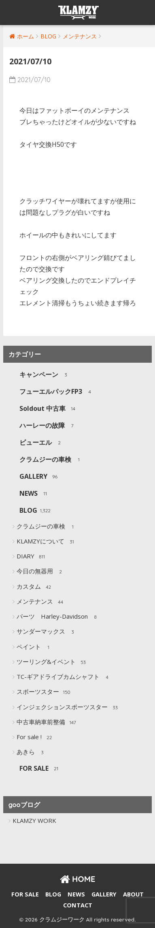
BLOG (35, 511)
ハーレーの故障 (48, 426)
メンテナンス (41, 602)
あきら (32, 752)
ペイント (35, 647)
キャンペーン (45, 375)
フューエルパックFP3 (57, 392)
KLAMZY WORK (34, 820)
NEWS (34, 494)
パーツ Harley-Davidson (58, 617)
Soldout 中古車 (48, 409)
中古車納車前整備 (47, 722)
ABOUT (133, 894)
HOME (78, 879)
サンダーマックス (47, 632)
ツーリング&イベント (52, 662)
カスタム (35, 587)
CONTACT (77, 905)
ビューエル (41, 443)
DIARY (32, 557)
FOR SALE (40, 769)
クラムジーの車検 (51, 460)
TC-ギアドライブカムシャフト (64, 677)
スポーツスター (44, 692)
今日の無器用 (41, 572)
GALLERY (39, 477)
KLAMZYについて (47, 542)
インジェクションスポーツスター (68, 707)
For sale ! (35, 737)
